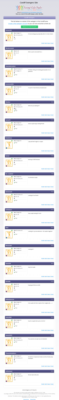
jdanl (7, 227)
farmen (7, 155)
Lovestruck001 (10, 84)
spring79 (8, 120)
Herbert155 (9, 30)
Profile (42, 43)
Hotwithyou (9, 137)
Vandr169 (8, 263)
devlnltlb (8, 281)
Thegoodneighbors (11, 353)
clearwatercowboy (11, 66)
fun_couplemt (9, 173)
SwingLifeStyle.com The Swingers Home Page (32, 12)
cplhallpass (9, 209)
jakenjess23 (9, 191)
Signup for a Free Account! (29, 26)
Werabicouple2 (10, 48)
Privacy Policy (33, 399)
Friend (52, 43)
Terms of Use (26, 399)
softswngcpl (9, 371)
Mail (46, 43)
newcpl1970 (9, 335)
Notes (48, 43)
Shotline (8, 102)
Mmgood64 (9, 245)
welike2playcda (10, 299)
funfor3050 (8, 317)
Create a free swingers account (18, 23)
